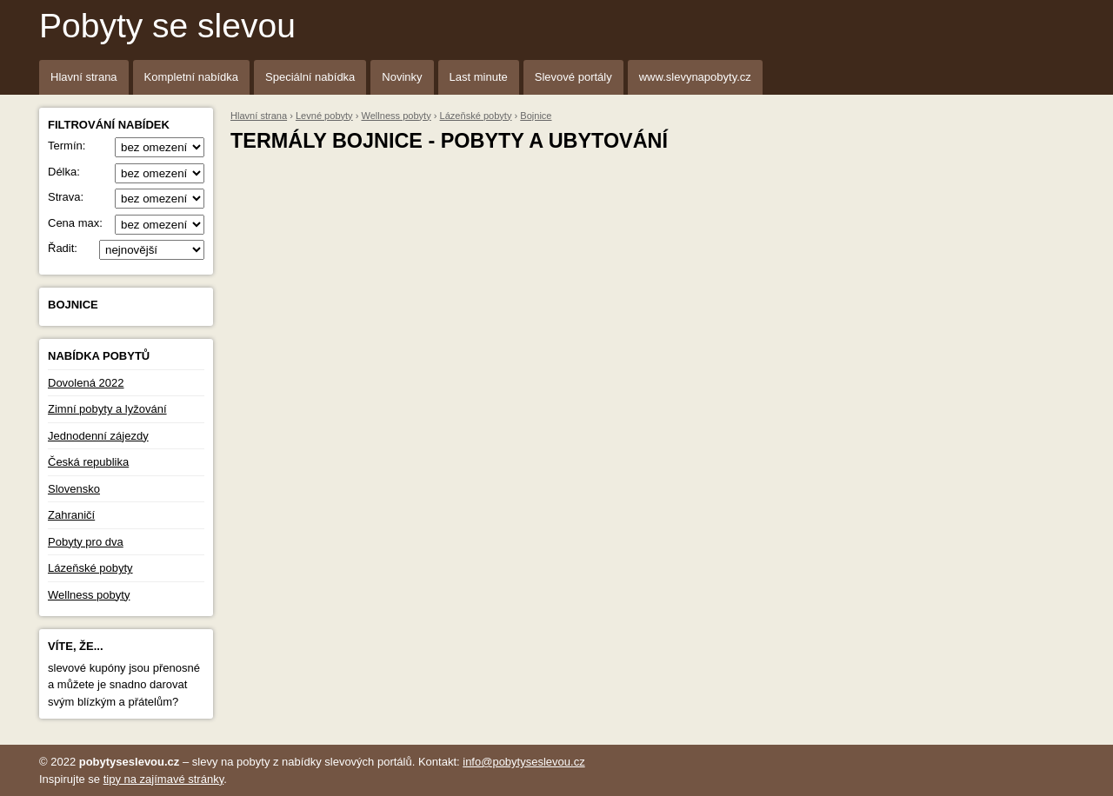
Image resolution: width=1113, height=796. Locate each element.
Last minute (479, 76)
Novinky (402, 76)
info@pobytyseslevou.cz (523, 761)
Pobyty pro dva (85, 541)
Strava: (126, 197)
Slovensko (74, 488)
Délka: (126, 172)
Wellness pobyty (89, 594)
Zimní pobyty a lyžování (107, 408)
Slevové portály (573, 76)
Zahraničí (71, 514)
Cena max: (126, 223)
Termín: (126, 146)
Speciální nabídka (310, 76)
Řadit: (126, 248)
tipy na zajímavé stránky (163, 779)
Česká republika (88, 461)
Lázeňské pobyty (90, 567)
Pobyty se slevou (167, 25)
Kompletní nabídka (191, 76)
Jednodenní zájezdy (98, 435)
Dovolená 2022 (85, 382)
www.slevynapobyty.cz (695, 76)
